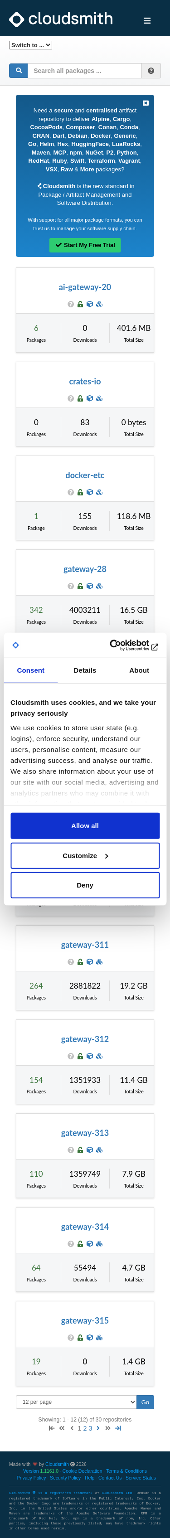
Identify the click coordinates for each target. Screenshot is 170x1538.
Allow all (85, 826)
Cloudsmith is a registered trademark (52, 1493)
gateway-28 (85, 569)
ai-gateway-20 (85, 287)
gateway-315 (85, 1320)
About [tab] (139, 670)
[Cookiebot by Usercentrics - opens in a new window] (121, 645)
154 (36, 1080)
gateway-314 (85, 1227)
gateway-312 (85, 1039)
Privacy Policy (31, 1477)
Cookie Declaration (82, 1471)
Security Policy (65, 1477)
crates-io (85, 381)
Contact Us (109, 1477)
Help (89, 1477)
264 (36, 985)
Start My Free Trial (85, 245)
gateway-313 (85, 1133)
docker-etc (84, 475)
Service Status (141, 1477)
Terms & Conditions (126, 1471)
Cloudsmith (57, 1464)
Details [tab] (85, 670)
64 (36, 1267)
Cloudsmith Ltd (117, 1493)
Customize (85, 855)
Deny (85, 885)
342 (36, 610)
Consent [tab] (30, 670)
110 (36, 1174)
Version (40, 1471)
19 (36, 1361)
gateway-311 (85, 945)
